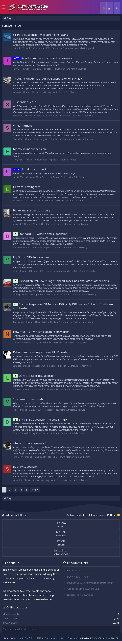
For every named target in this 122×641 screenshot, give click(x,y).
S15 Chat (70, 92)
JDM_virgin (18, 456)
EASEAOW (18, 200)
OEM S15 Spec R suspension (34, 376)
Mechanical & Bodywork (82, 48)
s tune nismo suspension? (30, 443)
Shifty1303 (18, 115)
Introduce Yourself (75, 200)
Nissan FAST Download (80, 594)
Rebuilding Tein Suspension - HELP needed (41, 352)
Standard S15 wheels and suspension (40, 234)
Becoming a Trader (78, 576)
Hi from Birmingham (26, 187)
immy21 (17, 68)
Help (112, 514)
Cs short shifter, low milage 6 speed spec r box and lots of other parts (61, 281)
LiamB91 (17, 389)
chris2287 (18, 223)
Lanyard (17, 365)
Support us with (90, 582)
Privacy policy (98, 514)
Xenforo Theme (105, 638)
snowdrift (18, 480)
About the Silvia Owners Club (83, 588)
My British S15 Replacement (31, 257)
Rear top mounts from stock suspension (43, 58)
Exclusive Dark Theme (14, 514)
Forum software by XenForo (28, 638)
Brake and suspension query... (32, 210)
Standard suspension (31, 169)
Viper (15, 270)
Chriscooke (18, 321)
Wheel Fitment (22, 125)
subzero (17, 92)
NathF (16, 342)
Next (34, 489)
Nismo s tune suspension (29, 149)
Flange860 (18, 159)
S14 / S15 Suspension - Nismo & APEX (40, 419)
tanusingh (61, 550)
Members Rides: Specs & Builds (79, 270)
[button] (4, 7)
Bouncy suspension (25, 466)
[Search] (117, 8)
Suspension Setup (24, 102)
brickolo (17, 48)
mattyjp (17, 294)
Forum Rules (74, 570)
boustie (17, 247)
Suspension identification (29, 399)
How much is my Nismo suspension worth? (41, 332)
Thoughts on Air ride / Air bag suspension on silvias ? (47, 78)
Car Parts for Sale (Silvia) (73, 68)
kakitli (16, 177)
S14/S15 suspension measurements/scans (40, 35)
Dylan (16, 433)
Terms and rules (78, 514)
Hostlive (85, 638)
